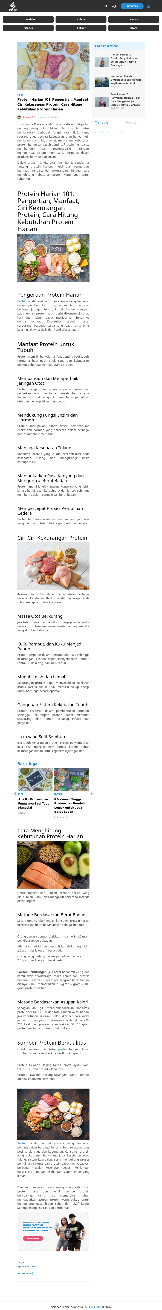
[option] (38, 793)
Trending (101, 123)
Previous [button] (15, 795)
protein (63, 1050)
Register (132, 6)
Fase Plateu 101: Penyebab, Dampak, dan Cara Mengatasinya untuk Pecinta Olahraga (125, 100)
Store (133, 28)
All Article (28, 19)
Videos (81, 19)
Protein (22, 302)
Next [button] (91, 795)
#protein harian (27, 1267)
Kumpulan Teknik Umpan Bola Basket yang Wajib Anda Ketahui (126, 80)
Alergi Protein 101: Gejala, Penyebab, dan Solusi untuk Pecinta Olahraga (124, 60)
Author (81, 28)
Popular (132, 123)
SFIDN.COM (93, 1308)
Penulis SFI (29, 117)
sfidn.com (24, 125)
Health (133, 19)
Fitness (28, 28)
